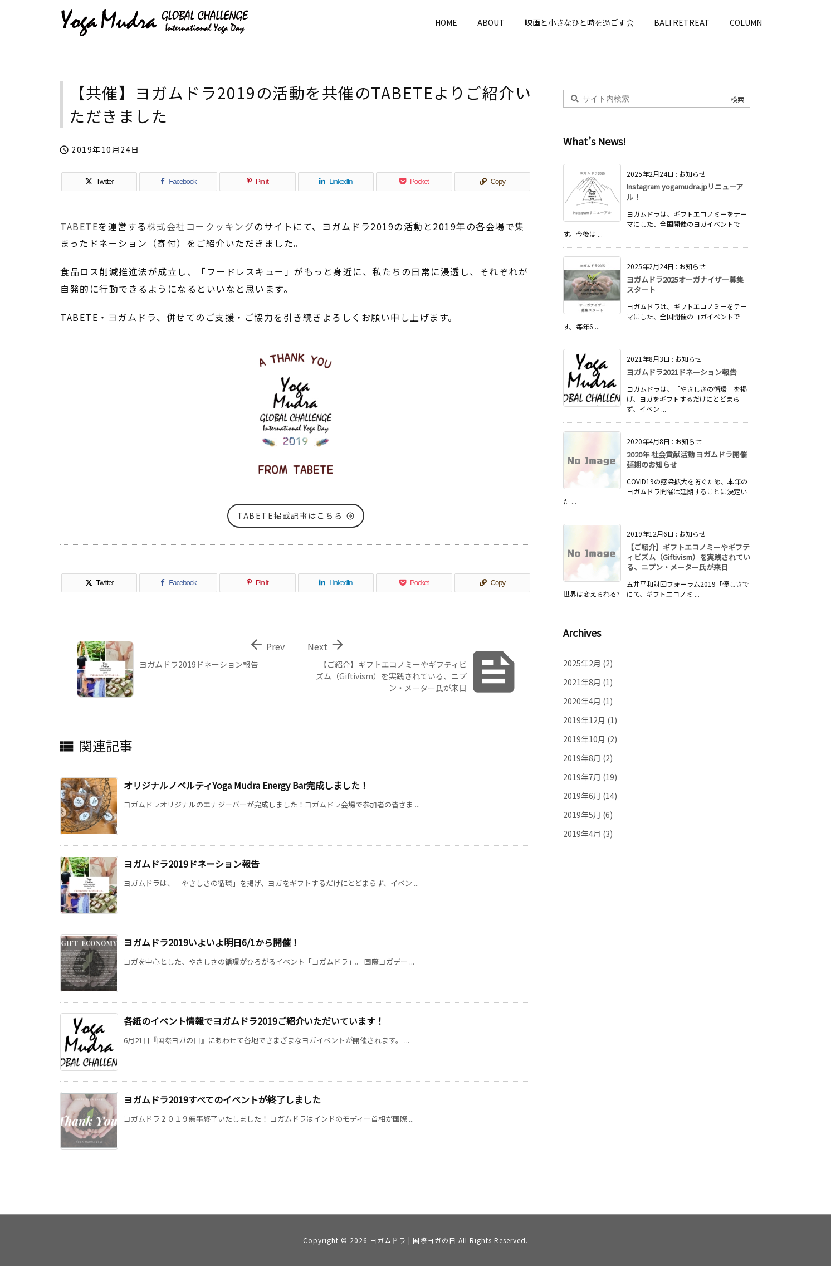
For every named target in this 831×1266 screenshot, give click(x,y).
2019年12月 (590, 719)
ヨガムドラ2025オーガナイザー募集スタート (685, 284)
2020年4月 (588, 701)
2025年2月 (588, 663)
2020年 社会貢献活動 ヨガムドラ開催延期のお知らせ (687, 459)
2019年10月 (590, 738)
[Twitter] (99, 181)
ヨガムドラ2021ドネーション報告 (681, 372)
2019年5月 (588, 814)
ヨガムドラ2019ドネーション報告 (192, 863)
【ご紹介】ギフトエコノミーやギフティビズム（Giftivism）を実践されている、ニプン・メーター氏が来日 (688, 557)
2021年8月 (588, 682)
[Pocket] (414, 181)
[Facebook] (178, 181)
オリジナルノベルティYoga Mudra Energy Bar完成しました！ (246, 785)
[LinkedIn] (336, 181)
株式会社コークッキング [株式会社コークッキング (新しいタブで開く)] (201, 226)
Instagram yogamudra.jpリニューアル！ (685, 191)
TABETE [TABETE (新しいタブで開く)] (79, 226)
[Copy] (492, 181)
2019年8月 (588, 757)
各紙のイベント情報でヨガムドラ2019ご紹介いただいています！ (254, 1021)
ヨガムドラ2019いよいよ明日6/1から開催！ (212, 942)
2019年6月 (590, 795)
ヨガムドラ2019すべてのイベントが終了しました (222, 1099)
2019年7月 (590, 776)
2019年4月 (588, 833)
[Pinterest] (257, 181)
